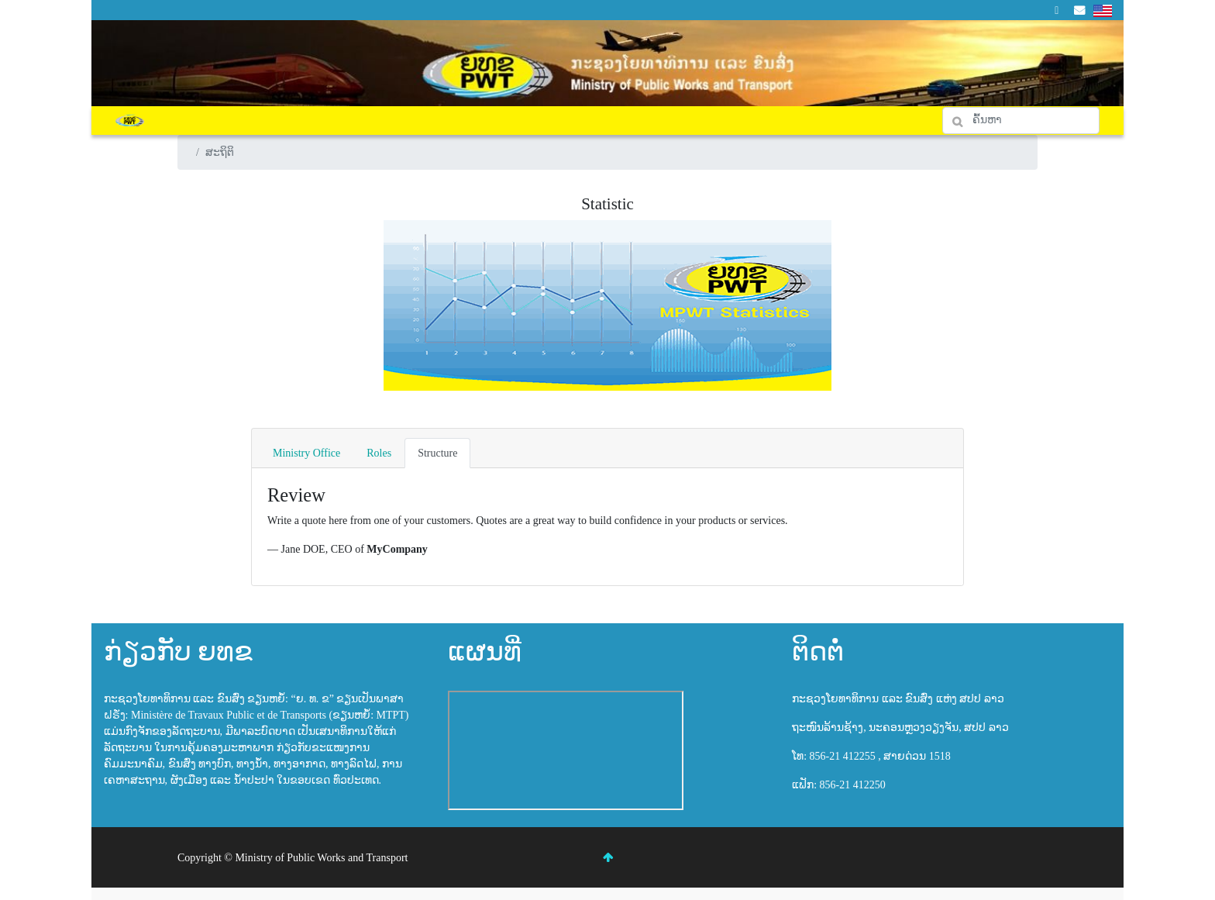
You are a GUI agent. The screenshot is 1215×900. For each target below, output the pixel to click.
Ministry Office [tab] (306, 453)
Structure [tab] (437, 453)
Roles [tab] (379, 453)
